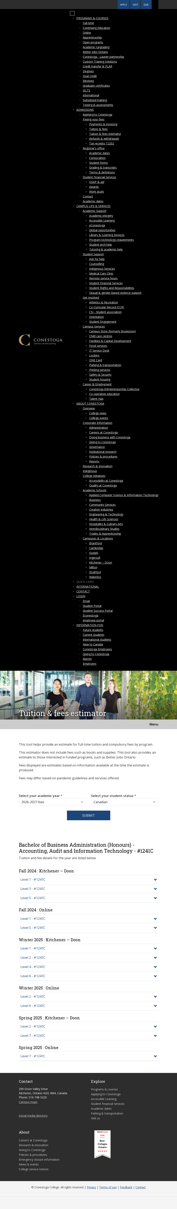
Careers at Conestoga (103, 432)
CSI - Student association (105, 312)
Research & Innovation (97, 466)
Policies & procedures (103, 456)
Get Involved (91, 297)
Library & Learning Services (106, 235)
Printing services (99, 370)
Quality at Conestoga (103, 485)
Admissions (85, 110)
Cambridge (96, 548)
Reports (94, 461)
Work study (96, 191)
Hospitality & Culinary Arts (106, 524)
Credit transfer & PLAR (97, 66)
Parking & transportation (105, 365)
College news (97, 413)
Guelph (93, 553)
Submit (88, 815)
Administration (98, 427)
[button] (155, 4)
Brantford (95, 543)
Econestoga (90, 615)
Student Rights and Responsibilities (111, 288)
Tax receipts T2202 (101, 143)
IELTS (86, 90)
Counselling (96, 264)
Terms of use (108, 1187)
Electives (88, 81)
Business (95, 500)
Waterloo (95, 577)
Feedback (126, 1187)
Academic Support (94, 211)
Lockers (94, 355)
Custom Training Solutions (100, 61)
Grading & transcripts (103, 167)
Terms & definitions (102, 172)
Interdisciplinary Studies (104, 529)
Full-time (88, 23)
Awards (94, 187)
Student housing (99, 379)
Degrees (88, 71)
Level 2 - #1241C (32, 957)
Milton (93, 567)
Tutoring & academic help (106, 249)
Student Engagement (102, 322)
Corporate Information (97, 423)
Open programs (93, 42)
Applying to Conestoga (97, 114)
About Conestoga (90, 403)
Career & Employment (97, 384)
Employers (89, 664)
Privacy (91, 1187)
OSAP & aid (96, 182)
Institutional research (102, 452)
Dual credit (90, 76)
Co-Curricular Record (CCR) (106, 307)
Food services (98, 346)
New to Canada (93, 644)
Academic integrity (101, 216)
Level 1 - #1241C (32, 879)
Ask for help (97, 259)
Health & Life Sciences (103, 519)
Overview (89, 408)
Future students (93, 630)
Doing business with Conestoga (109, 437)
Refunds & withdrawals (104, 138)
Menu (154, 724)
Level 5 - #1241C (32, 898)
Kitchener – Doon (100, 562)
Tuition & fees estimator (105, 134)
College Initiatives (94, 476)
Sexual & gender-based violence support (115, 293)
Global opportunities (102, 230)
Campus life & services (93, 206)
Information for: (89, 625)
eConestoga (97, 225)
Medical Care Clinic (101, 273)
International (91, 95)
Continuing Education (96, 28)
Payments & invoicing (103, 124)
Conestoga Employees (97, 649)
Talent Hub (96, 399)
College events (98, 418)
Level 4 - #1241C (32, 967)
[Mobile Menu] (72, 13)
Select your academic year (40, 796)
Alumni (87, 659)
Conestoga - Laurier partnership (103, 57)
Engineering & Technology (106, 514)
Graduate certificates (96, 86)
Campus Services (94, 326)
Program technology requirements (111, 240)
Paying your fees (93, 119)
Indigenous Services (102, 269)
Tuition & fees (98, 129)
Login (80, 596)
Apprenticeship (92, 37)
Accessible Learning (102, 220)
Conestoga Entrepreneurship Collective (114, 389)
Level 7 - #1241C (32, 1035)
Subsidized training (95, 100)
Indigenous (90, 471)
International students (97, 639)
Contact (88, 196)
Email (86, 601)
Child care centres (100, 336)
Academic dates (99, 153)
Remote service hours (103, 278)
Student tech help (100, 244)
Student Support (93, 254)
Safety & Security (100, 375)
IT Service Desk (99, 350)
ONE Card (95, 360)
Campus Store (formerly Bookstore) (112, 331)
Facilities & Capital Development (110, 341)
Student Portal (92, 606)
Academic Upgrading (96, 47)
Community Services (102, 505)
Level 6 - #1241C (32, 976)
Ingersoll (94, 558)
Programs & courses (92, 18)
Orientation (96, 317)
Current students (93, 635)
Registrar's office (94, 148)
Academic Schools (94, 490)
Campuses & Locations (98, 538)
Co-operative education (104, 394)
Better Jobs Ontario (95, 52)
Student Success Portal (98, 611)
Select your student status (113, 796)
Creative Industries (101, 509)
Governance (97, 447)
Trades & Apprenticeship (105, 533)
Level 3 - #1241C (32, 888)
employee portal (93, 620)
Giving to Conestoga (102, 442)
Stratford (95, 572)
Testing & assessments (98, 105)
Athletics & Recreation (103, 302)
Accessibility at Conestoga (106, 480)
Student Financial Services (99, 177)
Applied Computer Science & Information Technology (123, 495)
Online (87, 33)
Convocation (97, 158)
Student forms (98, 163)
